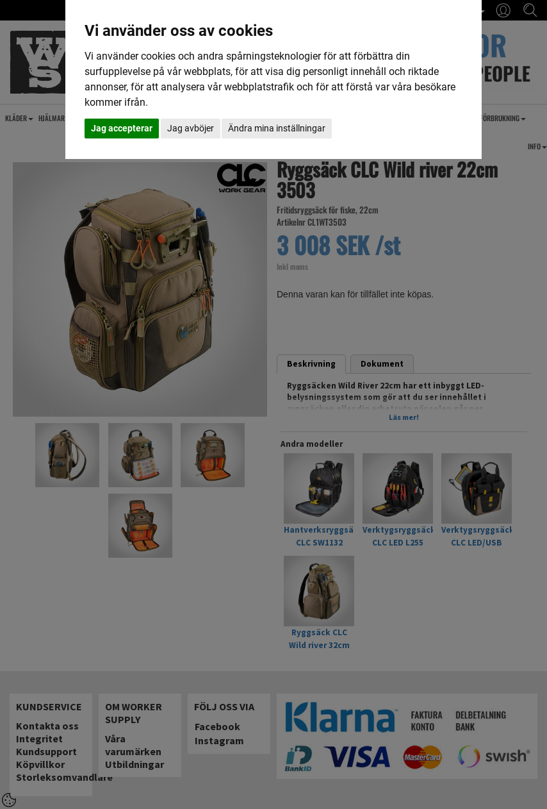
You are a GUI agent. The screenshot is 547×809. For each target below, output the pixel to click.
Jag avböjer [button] (190, 128)
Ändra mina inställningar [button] (276, 128)
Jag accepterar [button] (121, 128)
